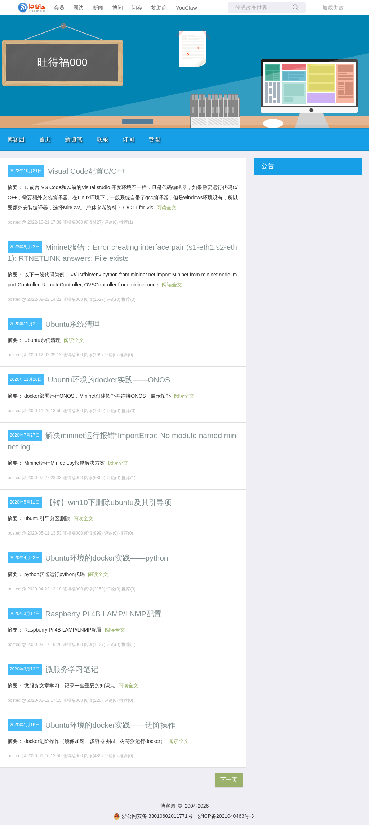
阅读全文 (166, 207)
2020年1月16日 (25, 724)
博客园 (16, 139)
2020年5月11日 (25, 502)
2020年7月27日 (25, 435)
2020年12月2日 (25, 323)
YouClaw (186, 8)
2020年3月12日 (25, 669)
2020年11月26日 (26, 379)
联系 (102, 139)
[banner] (28, 8)
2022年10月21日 (26, 170)
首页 (44, 139)
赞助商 (159, 8)
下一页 (228, 780)
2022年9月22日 (25, 246)
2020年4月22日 (25, 557)
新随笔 (73, 139)
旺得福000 (62, 62)
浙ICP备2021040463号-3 (226, 816)
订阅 (128, 139)
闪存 (137, 8)
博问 (117, 8)
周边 (78, 8)
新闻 (98, 8)
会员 (59, 8)
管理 (154, 139)
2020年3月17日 (25, 613)
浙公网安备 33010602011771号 (153, 816)
